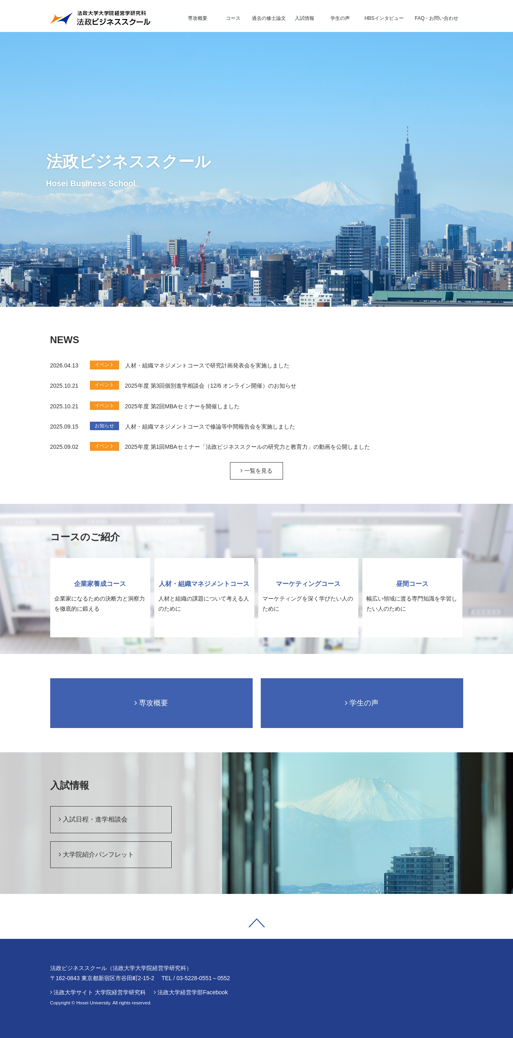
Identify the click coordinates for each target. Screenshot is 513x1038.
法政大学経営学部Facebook (193, 992)
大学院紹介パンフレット (96, 854)
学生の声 (362, 703)
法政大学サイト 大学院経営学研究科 (99, 992)
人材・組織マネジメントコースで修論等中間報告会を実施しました (210, 426)
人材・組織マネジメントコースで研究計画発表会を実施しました (207, 365)
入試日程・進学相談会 (93, 819)
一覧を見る (256, 470)
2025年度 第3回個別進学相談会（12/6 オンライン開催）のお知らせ (211, 385)
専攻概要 (151, 703)
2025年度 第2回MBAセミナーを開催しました (182, 406)
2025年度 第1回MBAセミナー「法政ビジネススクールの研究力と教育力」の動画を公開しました (247, 447)
